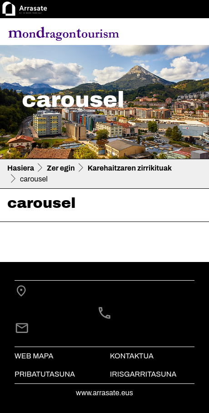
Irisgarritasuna (143, 374)
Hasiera (20, 168)
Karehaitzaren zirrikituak (130, 168)
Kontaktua (132, 356)
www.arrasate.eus (104, 393)
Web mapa (34, 356)
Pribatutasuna (45, 374)
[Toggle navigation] (189, 33)
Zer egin (61, 168)
